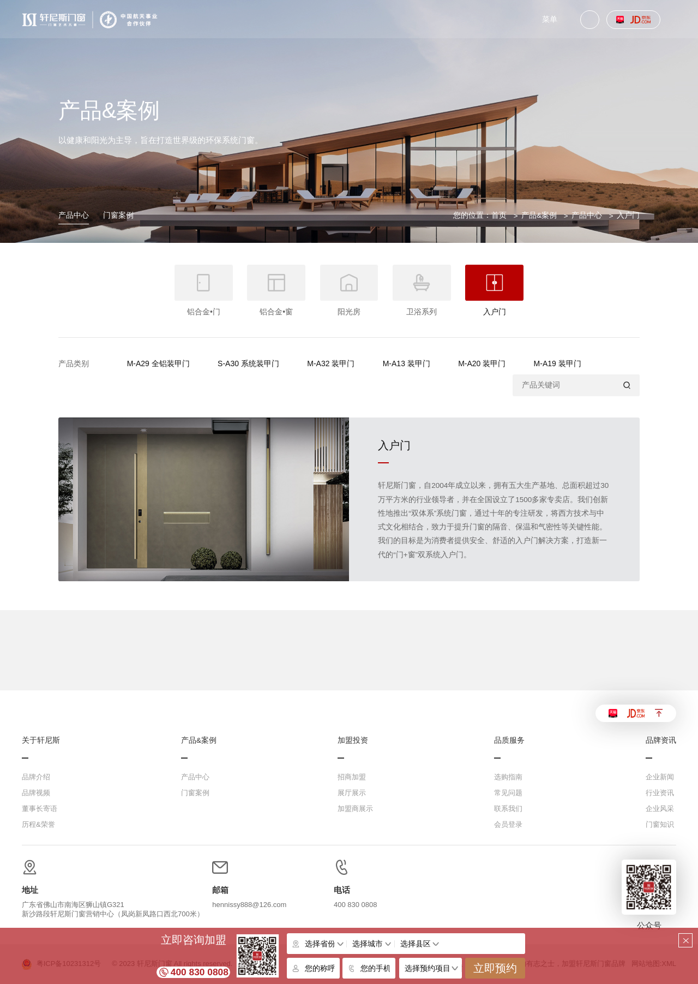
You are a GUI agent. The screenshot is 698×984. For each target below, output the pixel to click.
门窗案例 (118, 215)
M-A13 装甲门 (406, 363)
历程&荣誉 (38, 824)
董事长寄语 (39, 808)
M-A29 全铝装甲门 (158, 363)
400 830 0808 (199, 972)
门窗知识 (660, 824)
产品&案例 (539, 215)
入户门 (628, 215)
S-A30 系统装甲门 (248, 363)
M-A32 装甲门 (330, 363)
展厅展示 (352, 793)
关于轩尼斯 (41, 740)
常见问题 (508, 793)
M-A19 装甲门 (557, 363)
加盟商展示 (355, 808)
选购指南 (508, 777)
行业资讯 (660, 793)
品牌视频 (36, 793)
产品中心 (73, 215)
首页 (499, 215)
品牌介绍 (36, 777)
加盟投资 (353, 740)
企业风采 (660, 808)
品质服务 (509, 740)
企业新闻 (660, 777)
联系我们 (508, 808)
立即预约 (495, 968)
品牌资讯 (661, 740)
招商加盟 (352, 777)
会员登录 (508, 824)
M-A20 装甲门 (482, 363)
